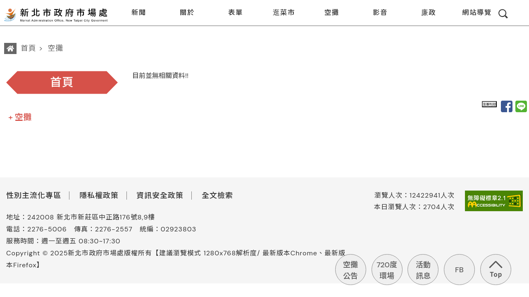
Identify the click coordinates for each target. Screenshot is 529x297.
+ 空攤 (19, 117)
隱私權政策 (99, 195)
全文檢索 (217, 195)
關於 (182, 13)
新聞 (133, 13)
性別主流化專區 (33, 195)
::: (114, 5)
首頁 (28, 48)
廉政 (423, 13)
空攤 (326, 13)
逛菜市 (278, 13)
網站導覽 (472, 13)
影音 (375, 13)
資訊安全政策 (159, 195)
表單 (230, 13)
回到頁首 (495, 269)
